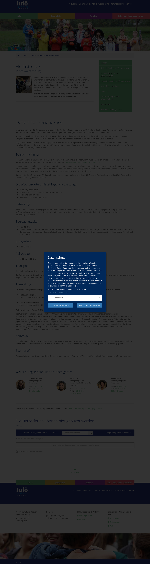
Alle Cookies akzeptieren (89, 305)
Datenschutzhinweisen (57, 292)
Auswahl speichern (60, 305)
